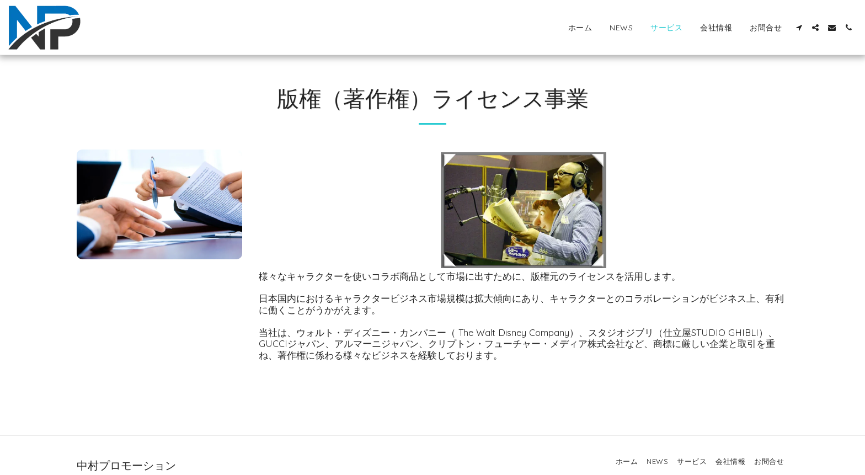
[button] (799, 27)
